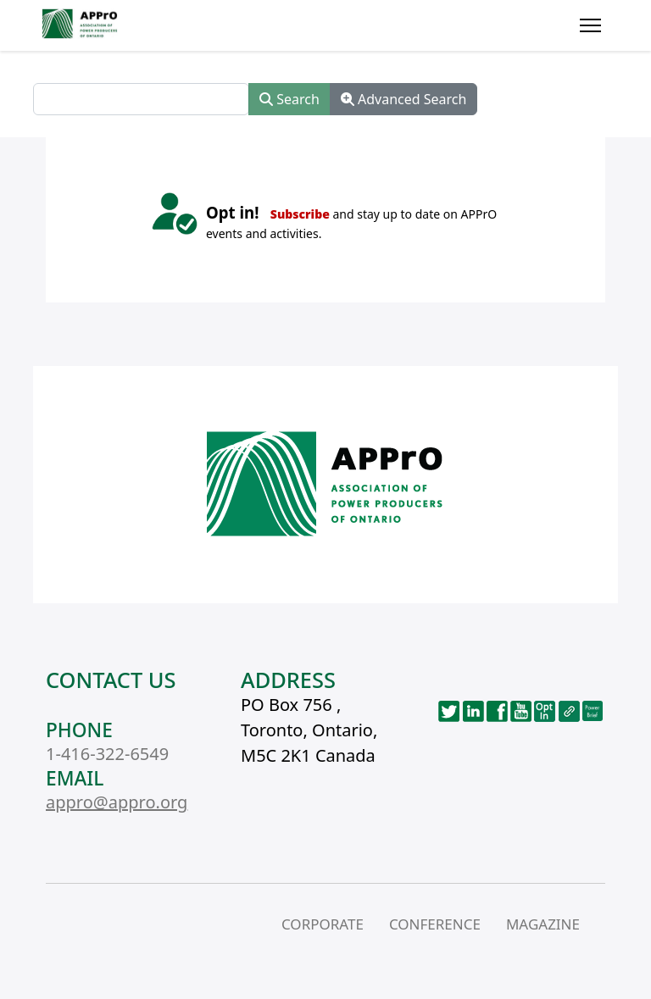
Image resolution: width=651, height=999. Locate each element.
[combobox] (141, 99)
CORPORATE (322, 924)
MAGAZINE (543, 924)
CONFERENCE (435, 924)
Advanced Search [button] (404, 99)
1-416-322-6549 (107, 753)
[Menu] (590, 25)
